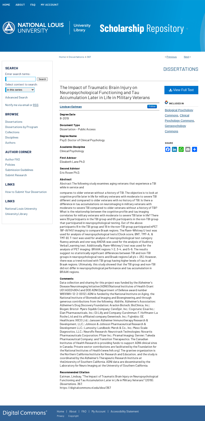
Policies (10, 164)
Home (62, 56)
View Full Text (181, 90)
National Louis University (21, 208)
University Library (16, 214)
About (72, 411)
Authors (10, 142)
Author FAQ (12, 159)
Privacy (60, 416)
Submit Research (16, 175)
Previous (172, 56)
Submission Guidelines (19, 170)
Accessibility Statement (125, 411)
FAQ (84, 411)
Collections (12, 132)
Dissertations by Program (21, 127)
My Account (98, 411)
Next (186, 56)
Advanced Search (16, 97)
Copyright (73, 416)
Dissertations (76, 56)
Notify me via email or (21, 105)
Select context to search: (21, 84)
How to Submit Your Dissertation (26, 192)
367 (89, 56)
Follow (152, 106)
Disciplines (11, 137)
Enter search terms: (18, 74)
